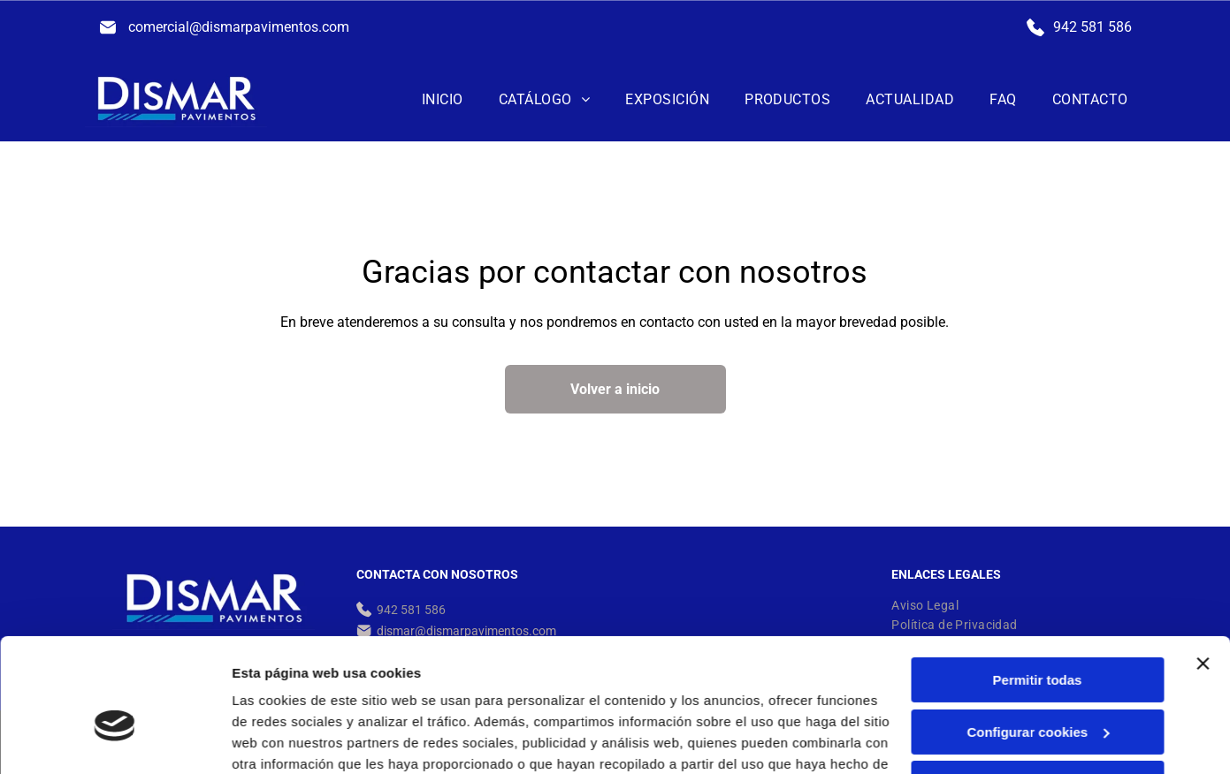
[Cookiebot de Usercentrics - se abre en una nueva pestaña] (114, 739)
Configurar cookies (1037, 636)
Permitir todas (1037, 585)
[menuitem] (442, 99)
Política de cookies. (388, 690)
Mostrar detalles (283, 739)
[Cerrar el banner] (1202, 569)
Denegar (1037, 688)
